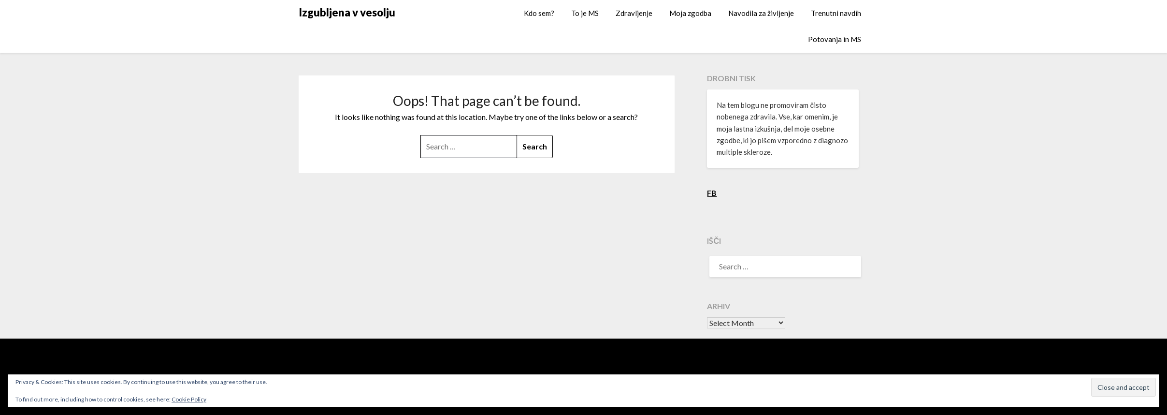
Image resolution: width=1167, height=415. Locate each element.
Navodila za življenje (761, 13)
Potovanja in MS (834, 39)
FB (712, 192)
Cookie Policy (189, 399)
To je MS (585, 13)
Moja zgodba (690, 13)
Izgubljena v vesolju (347, 12)
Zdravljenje (634, 13)
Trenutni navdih (836, 13)
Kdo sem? (539, 13)
